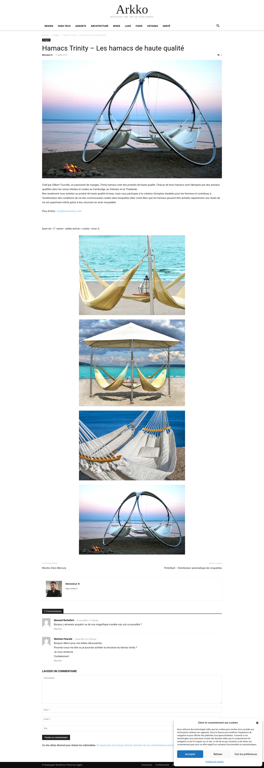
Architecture (99, 25)
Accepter (190, 754)
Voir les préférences (246, 754)
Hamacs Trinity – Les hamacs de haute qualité (113, 48)
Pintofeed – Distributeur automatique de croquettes (193, 568)
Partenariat (147, 764)
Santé (166, 25)
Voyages (152, 25)
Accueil (45, 35)
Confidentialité (162, 764)
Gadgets (80, 25)
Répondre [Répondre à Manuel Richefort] (58, 629)
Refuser (217, 754)
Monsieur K (47, 55)
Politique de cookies (215, 762)
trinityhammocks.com (69, 211)
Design (48, 25)
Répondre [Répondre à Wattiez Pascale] (58, 661)
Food (139, 25)
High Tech (64, 25)
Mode (116, 25)
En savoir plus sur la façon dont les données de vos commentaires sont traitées (137, 745)
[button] (257, 723)
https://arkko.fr (71, 589)
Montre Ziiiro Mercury (54, 568)
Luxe (128, 25)
